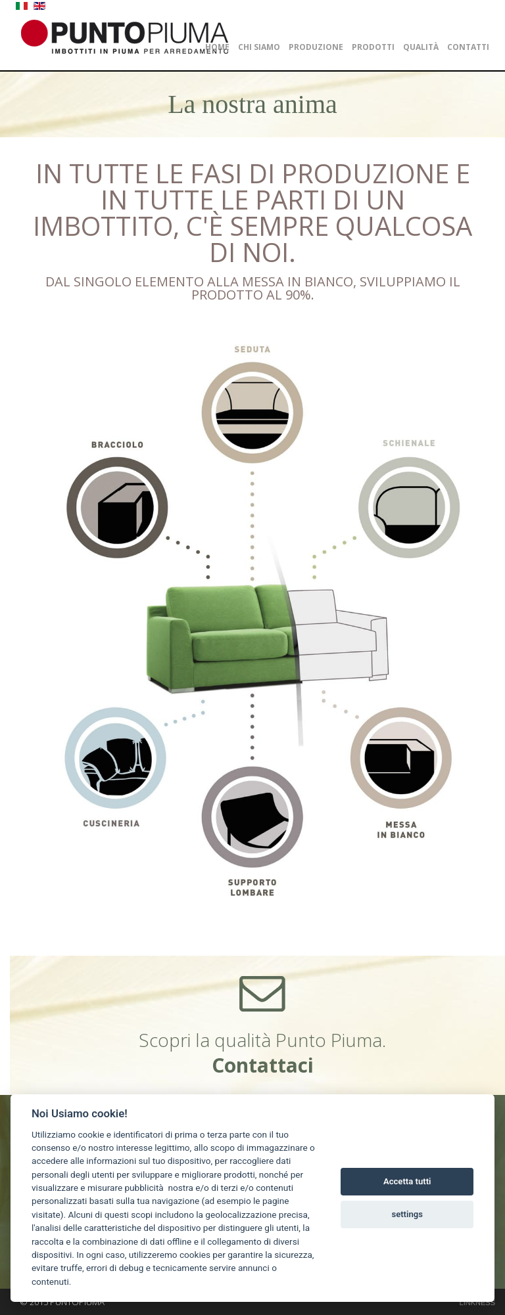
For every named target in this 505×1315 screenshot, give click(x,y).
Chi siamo (259, 47)
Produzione (316, 47)
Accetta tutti (407, 1181)
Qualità (421, 47)
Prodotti (373, 47)
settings (407, 1214)
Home (217, 47)
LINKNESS (477, 1302)
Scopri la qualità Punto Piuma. (262, 1052)
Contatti (468, 47)
